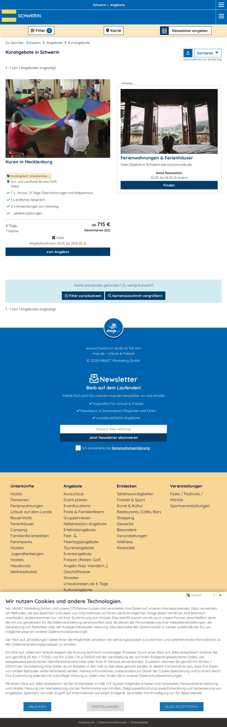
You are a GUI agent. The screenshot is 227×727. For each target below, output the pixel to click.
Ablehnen (37, 706)
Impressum (87, 722)
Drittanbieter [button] (140, 722)
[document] (113, 649)
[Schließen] (220, 595)
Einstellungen (105, 706)
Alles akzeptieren (181, 706)
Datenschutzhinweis (112, 722)
